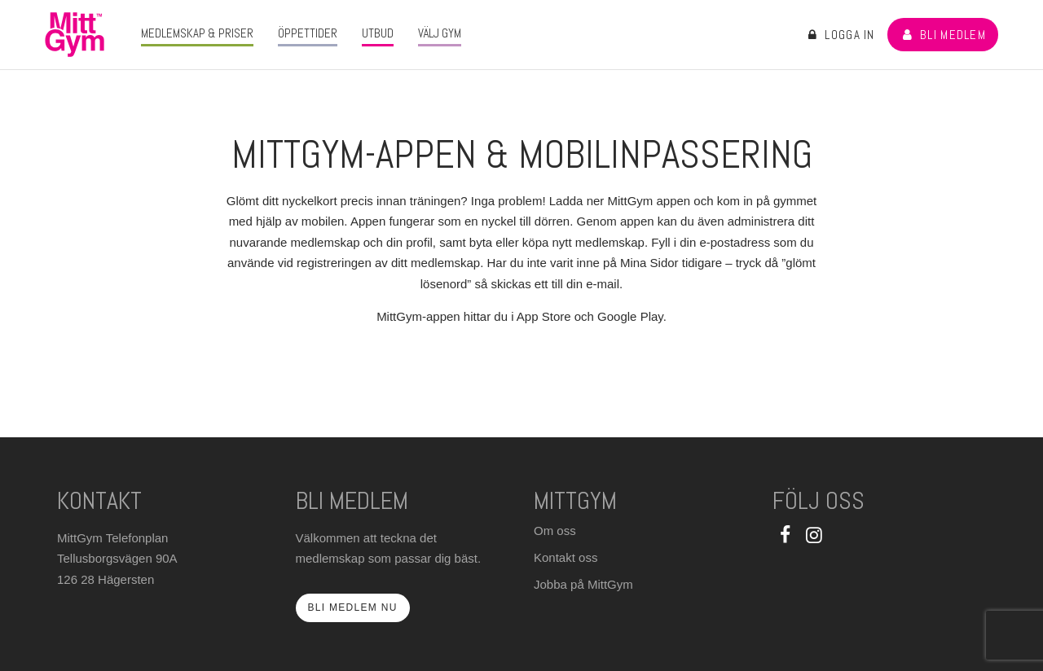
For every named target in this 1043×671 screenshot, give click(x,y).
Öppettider (307, 33)
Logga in (839, 34)
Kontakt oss (565, 557)
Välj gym (439, 33)
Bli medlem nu (353, 607)
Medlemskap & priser (197, 33)
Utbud (378, 33)
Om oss (555, 530)
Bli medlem (943, 34)
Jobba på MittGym (583, 584)
